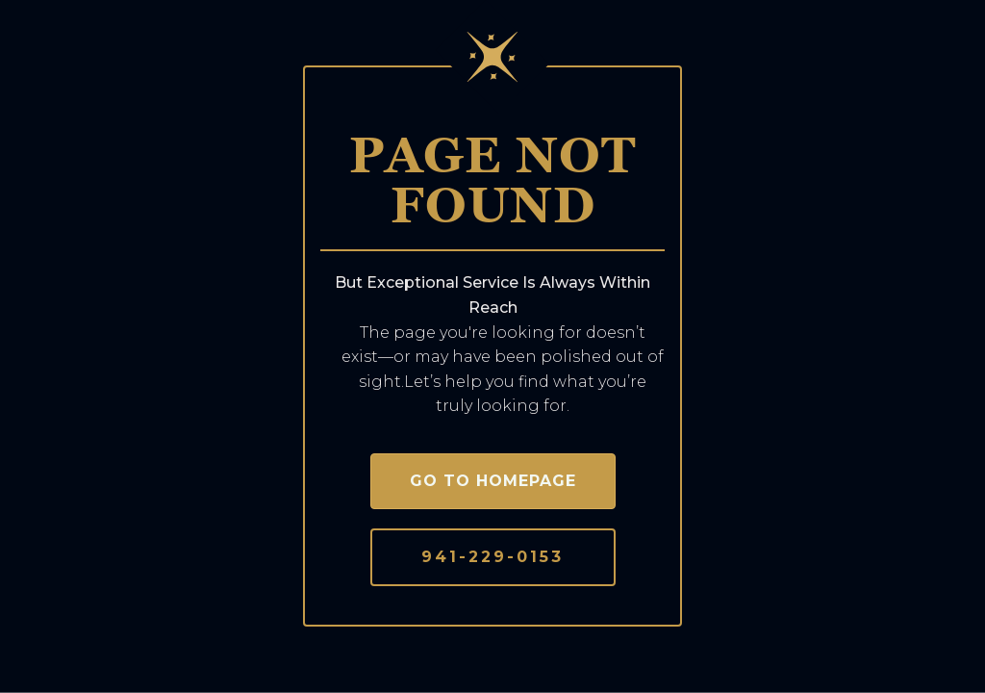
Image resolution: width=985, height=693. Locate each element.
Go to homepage (493, 481)
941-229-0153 (492, 557)
